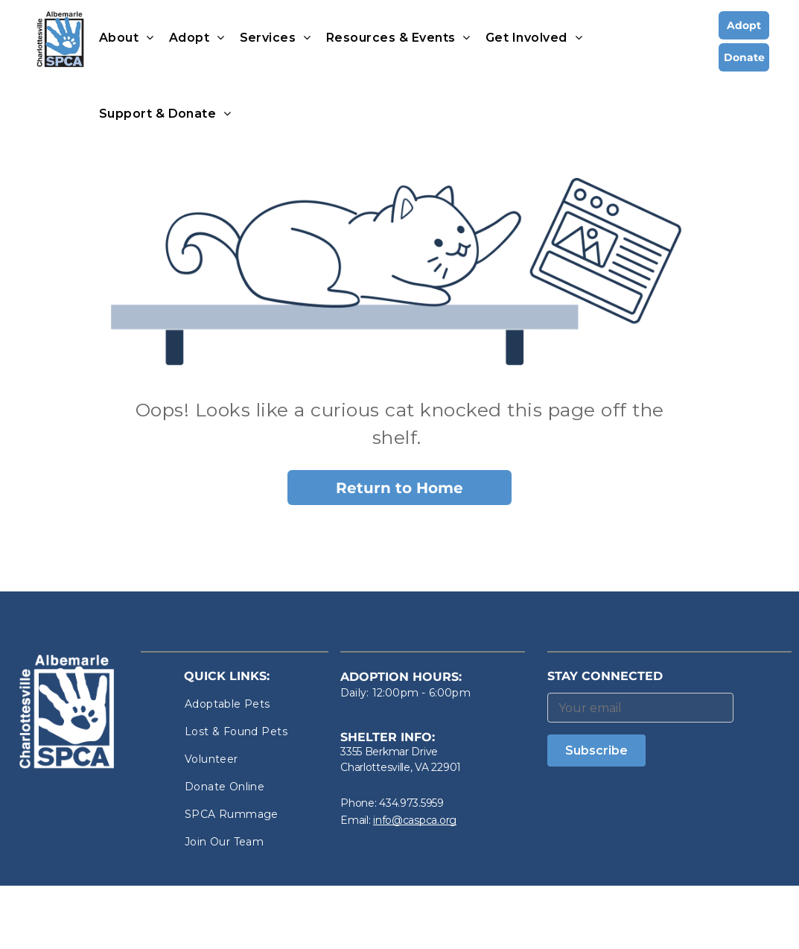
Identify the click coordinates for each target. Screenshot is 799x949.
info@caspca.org (414, 820)
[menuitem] (127, 38)
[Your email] (640, 708)
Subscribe (596, 750)
